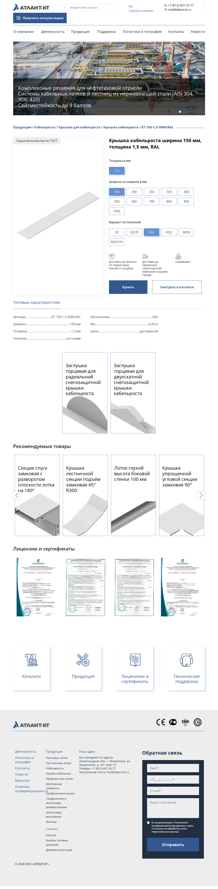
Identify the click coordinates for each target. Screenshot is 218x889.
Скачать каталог (141, 11)
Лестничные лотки (58, 763)
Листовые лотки (56, 758)
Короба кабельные (58, 773)
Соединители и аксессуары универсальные (56, 803)
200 (134, 192)
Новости (198, 31)
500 (116, 201)
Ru (131, 6)
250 (151, 192)
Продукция (54, 751)
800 (169, 201)
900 (186, 201)
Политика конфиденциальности (31, 789)
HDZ (169, 232)
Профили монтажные (60, 793)
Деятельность (53, 31)
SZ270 (134, 232)
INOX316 (117, 242)
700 (151, 201)
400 (186, 192)
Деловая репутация (59, 850)
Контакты (176, 31)
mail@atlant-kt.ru (179, 9)
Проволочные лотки (59, 779)
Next (201, 495)
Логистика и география (142, 31)
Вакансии (22, 780)
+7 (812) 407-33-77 (181, 5)
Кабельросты (55, 768)
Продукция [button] (80, 31)
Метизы (51, 822)
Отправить (173, 844)
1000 (116, 211)
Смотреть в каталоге (177, 287)
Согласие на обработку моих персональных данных (169, 830)
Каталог (51, 835)
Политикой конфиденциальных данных (170, 824)
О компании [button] (23, 31)
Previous (17, 495)
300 (169, 192)
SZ (116, 232)
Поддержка (106, 31)
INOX (186, 232)
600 (134, 201)
